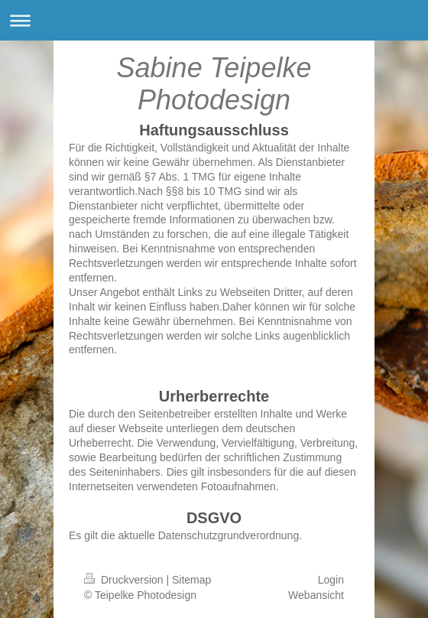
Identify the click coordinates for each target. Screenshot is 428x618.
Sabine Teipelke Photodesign (214, 83)
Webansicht (316, 595)
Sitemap (191, 580)
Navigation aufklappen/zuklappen (214, 20)
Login (331, 580)
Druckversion (125, 580)
